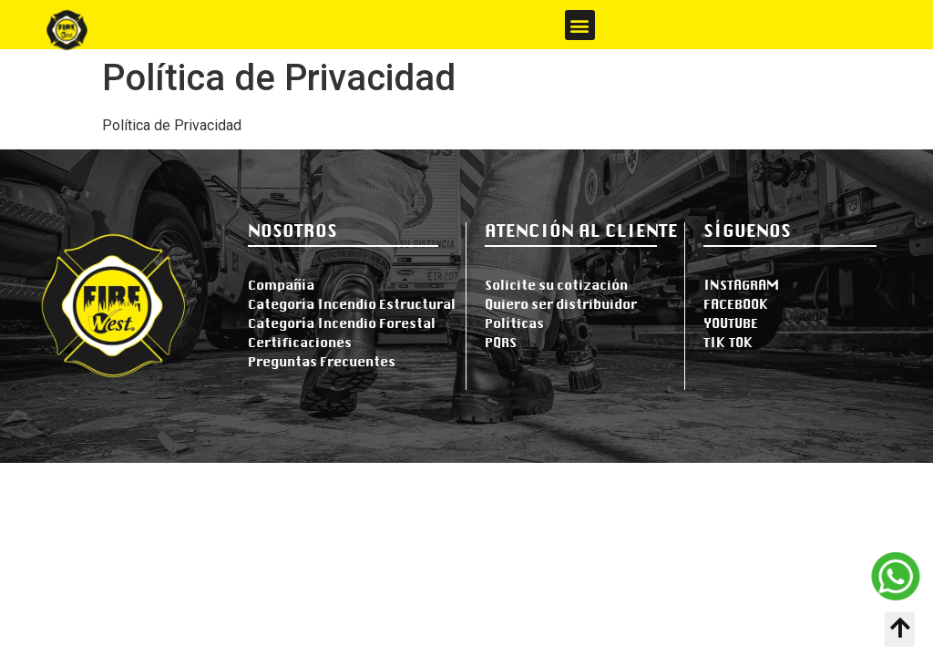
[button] (580, 25)
